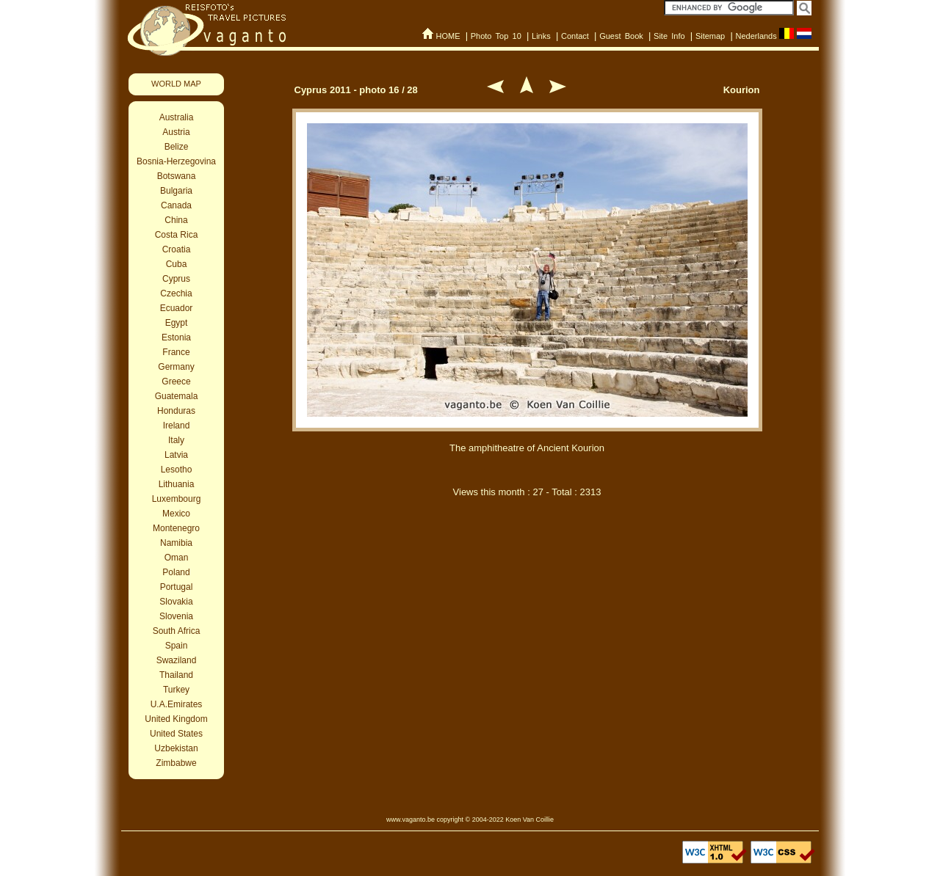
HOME (447, 36)
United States (176, 734)
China (175, 220)
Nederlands (755, 36)
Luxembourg (176, 499)
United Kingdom (176, 719)
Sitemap (710, 36)
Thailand (176, 675)
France (175, 352)
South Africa (176, 631)
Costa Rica (176, 235)
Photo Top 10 (496, 36)
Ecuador (176, 308)
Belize (176, 147)
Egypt (176, 323)
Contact (575, 36)
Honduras (176, 411)
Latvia (176, 455)
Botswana (176, 176)
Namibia (176, 543)
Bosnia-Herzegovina (176, 161)
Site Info (669, 36)
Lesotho (176, 469)
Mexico (176, 513)
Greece (176, 381)
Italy (176, 440)
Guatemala (176, 396)
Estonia (176, 337)
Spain (176, 645)
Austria (175, 132)
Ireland (176, 425)
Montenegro (176, 528)
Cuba (176, 264)
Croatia (176, 249)
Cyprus (176, 279)
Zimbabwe (176, 763)
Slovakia (175, 601)
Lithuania (177, 484)
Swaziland (176, 660)
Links (541, 36)
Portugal (176, 587)
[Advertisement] (527, 585)
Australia (176, 117)
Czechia (176, 293)
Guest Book (621, 36)
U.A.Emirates (177, 704)
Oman (176, 557)
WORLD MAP (176, 83)
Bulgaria (176, 191)
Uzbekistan (176, 748)
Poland (175, 572)
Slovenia (176, 616)
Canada (176, 205)
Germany (176, 367)
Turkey (176, 690)
